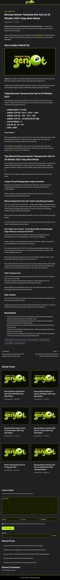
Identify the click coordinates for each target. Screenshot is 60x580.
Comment (6, 498)
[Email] (30, 519)
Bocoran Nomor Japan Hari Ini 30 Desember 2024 (18, 558)
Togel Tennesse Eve (20, 343)
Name (5, 519)
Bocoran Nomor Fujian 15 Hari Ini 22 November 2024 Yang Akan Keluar (15, 430)
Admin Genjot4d (9, 339)
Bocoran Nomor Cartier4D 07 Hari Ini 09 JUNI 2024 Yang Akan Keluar (14, 394)
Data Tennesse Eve (33, 339)
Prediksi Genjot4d (44, 339)
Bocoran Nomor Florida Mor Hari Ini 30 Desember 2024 (20, 562)
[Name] (10, 519)
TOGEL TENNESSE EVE (9, 11)
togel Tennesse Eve (15, 150)
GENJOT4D (41, 35)
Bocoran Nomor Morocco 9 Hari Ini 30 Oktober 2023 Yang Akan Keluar (44, 394)
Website (43, 519)
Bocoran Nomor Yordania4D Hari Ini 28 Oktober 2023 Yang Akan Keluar (44, 353)
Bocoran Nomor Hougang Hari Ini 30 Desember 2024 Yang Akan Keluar (25, 550)
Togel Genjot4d (9, 343)
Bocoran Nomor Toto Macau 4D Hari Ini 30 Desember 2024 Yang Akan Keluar (26, 554)
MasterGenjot (9, 22)
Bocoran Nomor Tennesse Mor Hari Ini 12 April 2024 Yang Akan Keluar (44, 430)
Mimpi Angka (8, 204)
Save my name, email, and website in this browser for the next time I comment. (24, 523)
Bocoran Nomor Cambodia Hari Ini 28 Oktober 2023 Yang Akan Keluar (15, 353)
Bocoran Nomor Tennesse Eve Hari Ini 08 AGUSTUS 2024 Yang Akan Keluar (44, 467)
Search (4, 533)
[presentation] (15, 379)
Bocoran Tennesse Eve (21, 339)
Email (24, 519)
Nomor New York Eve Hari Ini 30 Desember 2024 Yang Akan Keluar (23, 545)
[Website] (49, 519)
